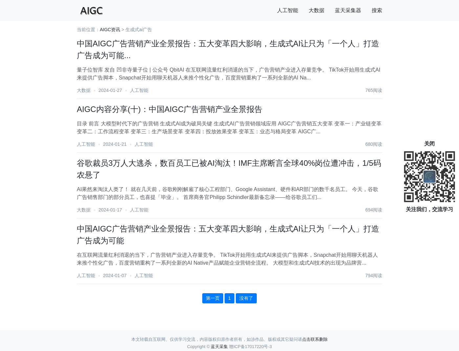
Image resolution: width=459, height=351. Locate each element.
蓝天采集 (219, 346)
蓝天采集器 (348, 10)
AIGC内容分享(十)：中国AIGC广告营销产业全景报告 (169, 109)
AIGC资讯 (110, 29)
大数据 (316, 10)
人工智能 (287, 10)
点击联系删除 (315, 339)
